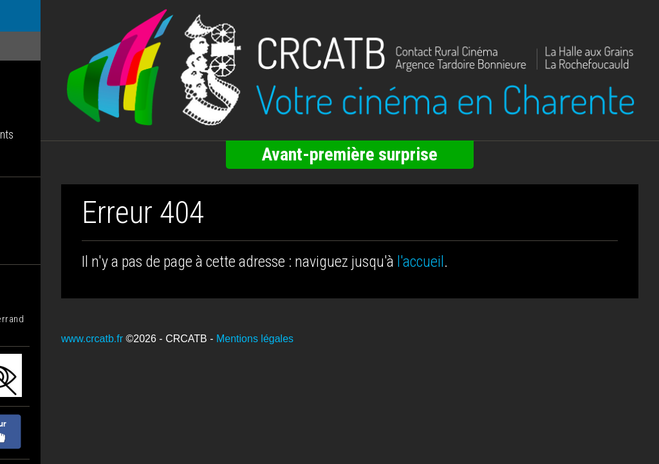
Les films (26, 47)
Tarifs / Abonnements (54, 134)
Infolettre (27, 105)
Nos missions (36, 193)
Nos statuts (32, 222)
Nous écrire (33, 251)
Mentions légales (343, 319)
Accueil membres (46, 163)
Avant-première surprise (394, 135)
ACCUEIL (29, 17)
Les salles (29, 76)
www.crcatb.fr (180, 319)
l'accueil (508, 242)
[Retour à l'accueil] (393, 58)
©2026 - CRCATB (254, 319)
